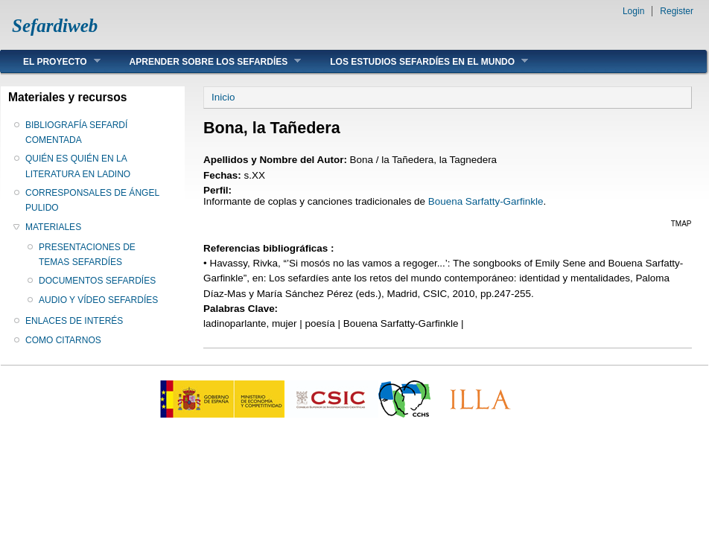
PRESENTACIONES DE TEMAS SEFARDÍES (87, 254)
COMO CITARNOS (63, 340)
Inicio (223, 97)
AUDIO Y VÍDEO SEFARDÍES (98, 300)
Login (633, 11)
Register (676, 11)
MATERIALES (53, 227)
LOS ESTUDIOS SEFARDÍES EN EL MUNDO (418, 61)
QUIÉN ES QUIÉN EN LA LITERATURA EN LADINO (77, 166)
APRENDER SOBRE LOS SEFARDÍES (204, 61)
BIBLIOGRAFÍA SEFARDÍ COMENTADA (76, 132)
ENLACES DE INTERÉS (74, 321)
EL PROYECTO (51, 61)
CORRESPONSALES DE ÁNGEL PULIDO (92, 200)
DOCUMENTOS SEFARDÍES (97, 280)
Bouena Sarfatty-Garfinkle (486, 201)
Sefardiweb (55, 26)
